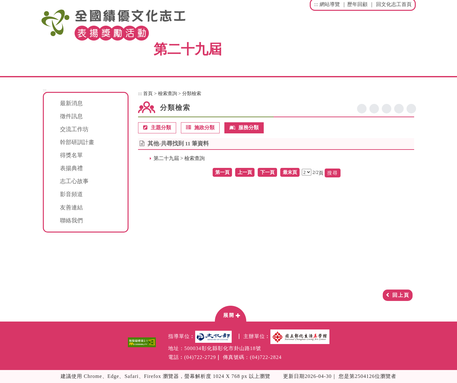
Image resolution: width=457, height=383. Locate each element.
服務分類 (244, 127)
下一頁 (267, 172)
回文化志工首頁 (394, 4)
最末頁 (290, 172)
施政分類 (200, 127)
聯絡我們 (71, 220)
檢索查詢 (167, 93)
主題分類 (157, 127)
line (386, 108)
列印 (411, 108)
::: (316, 4)
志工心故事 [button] (74, 181)
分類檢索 (191, 93)
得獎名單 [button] (71, 155)
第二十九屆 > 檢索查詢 (179, 158)
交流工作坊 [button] (74, 129)
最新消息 (71, 103)
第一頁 (222, 172)
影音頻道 (71, 194)
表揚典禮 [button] (71, 168)
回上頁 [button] (400, 295)
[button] (230, 313)
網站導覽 (330, 4)
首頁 (148, 93)
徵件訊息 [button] (71, 116)
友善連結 (71, 207)
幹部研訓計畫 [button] (77, 142)
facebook (362, 108)
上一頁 (245, 172)
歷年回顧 (357, 4)
